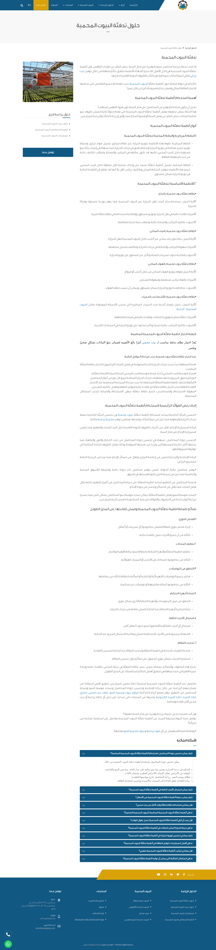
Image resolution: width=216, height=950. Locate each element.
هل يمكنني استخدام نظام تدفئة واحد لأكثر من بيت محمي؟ (164, 805)
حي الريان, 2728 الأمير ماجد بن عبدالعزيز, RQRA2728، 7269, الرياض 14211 (38, 905)
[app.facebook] (184, 875)
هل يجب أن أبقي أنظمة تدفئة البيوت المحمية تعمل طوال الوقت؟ (161, 820)
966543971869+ (47, 919)
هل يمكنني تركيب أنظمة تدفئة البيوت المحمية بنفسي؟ (165, 851)
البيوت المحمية (85, 5)
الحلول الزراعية (106, 5)
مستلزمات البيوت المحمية (55, 135)
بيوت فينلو (144, 913)
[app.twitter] (179, 875)
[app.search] (22, 5)
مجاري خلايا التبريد (96, 901)
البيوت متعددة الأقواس (139, 907)
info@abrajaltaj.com (45, 928)
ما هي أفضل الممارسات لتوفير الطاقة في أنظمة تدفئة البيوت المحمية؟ (158, 843)
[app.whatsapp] (8, 944)
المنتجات (68, 5)
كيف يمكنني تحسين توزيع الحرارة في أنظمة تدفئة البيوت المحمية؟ (160, 835)
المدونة (54, 5)
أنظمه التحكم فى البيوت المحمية (51, 129)
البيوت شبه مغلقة (141, 901)
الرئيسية (133, 5)
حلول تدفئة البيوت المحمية (182, 901)
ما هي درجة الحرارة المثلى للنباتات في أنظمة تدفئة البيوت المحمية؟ (160, 828)
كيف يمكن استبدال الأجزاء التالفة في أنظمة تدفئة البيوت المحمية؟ (160, 789)
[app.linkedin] (172, 875)
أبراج (121, 5)
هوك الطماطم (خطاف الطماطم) (89, 919)
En (29, 5)
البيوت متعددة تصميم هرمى (136, 919)
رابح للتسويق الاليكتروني (92, 944)
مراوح (101, 907)
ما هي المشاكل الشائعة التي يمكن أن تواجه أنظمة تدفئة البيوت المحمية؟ (157, 858)
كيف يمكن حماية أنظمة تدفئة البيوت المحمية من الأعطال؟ (163, 797)
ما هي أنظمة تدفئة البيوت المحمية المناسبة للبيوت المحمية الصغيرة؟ (158, 812)
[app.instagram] (166, 875)
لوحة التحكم (98, 913)
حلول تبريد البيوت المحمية (55, 123)
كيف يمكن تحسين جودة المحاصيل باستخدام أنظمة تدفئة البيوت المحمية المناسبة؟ (151, 753)
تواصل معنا (41, 5)
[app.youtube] (159, 875)
